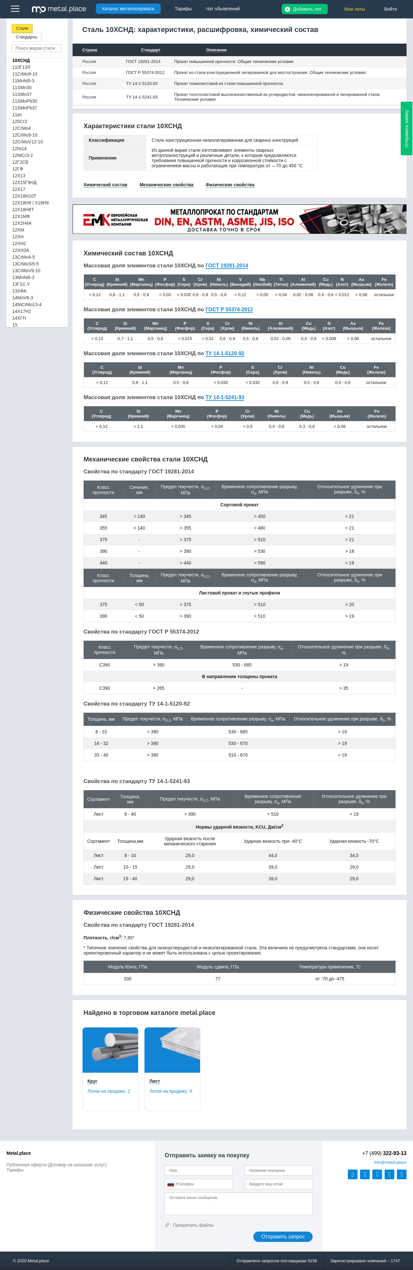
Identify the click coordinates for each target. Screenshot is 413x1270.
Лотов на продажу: (108, 1091)
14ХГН (19, 318)
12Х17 (18, 189)
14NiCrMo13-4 (27, 304)
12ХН (18, 236)
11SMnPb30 (24, 101)
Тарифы (15, 1169)
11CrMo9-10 (24, 74)
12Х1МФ (21, 216)
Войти (390, 9)
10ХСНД (21, 60)
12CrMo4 (21, 128)
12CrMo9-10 (24, 135)
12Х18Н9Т (23, 209)
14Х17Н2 (21, 311)
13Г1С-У (21, 284)
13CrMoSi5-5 (25, 263)
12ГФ (17, 168)
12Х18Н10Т (24, 196)
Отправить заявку (406, 128)
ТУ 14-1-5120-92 (142, 83)
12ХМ (18, 229)
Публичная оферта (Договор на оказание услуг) (56, 1164)
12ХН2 (19, 243)
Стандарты (26, 37)
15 (14, 324)
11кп (17, 114)
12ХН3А (20, 250)
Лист (154, 1081)
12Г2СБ (20, 162)
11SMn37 (22, 94)
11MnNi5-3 (23, 80)
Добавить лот (307, 9)
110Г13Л (21, 67)
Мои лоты (354, 9)
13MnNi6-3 (23, 277)
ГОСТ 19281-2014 (143, 61)
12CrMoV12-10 (27, 141)
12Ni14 (19, 148)
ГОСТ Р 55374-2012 (145, 72)
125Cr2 (19, 121)
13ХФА (19, 291)
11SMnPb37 (24, 107)
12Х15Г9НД (24, 182)
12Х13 (18, 175)
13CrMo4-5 (23, 257)
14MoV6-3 (22, 297)
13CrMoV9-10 (26, 270)
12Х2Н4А (22, 223)
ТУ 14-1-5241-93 (142, 97)
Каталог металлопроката (128, 8)
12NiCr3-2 (22, 155)
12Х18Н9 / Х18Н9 (30, 202)
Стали (22, 28)
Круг (92, 1081)
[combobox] (172, 1184)
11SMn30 (22, 87)
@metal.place (390, 1162)
